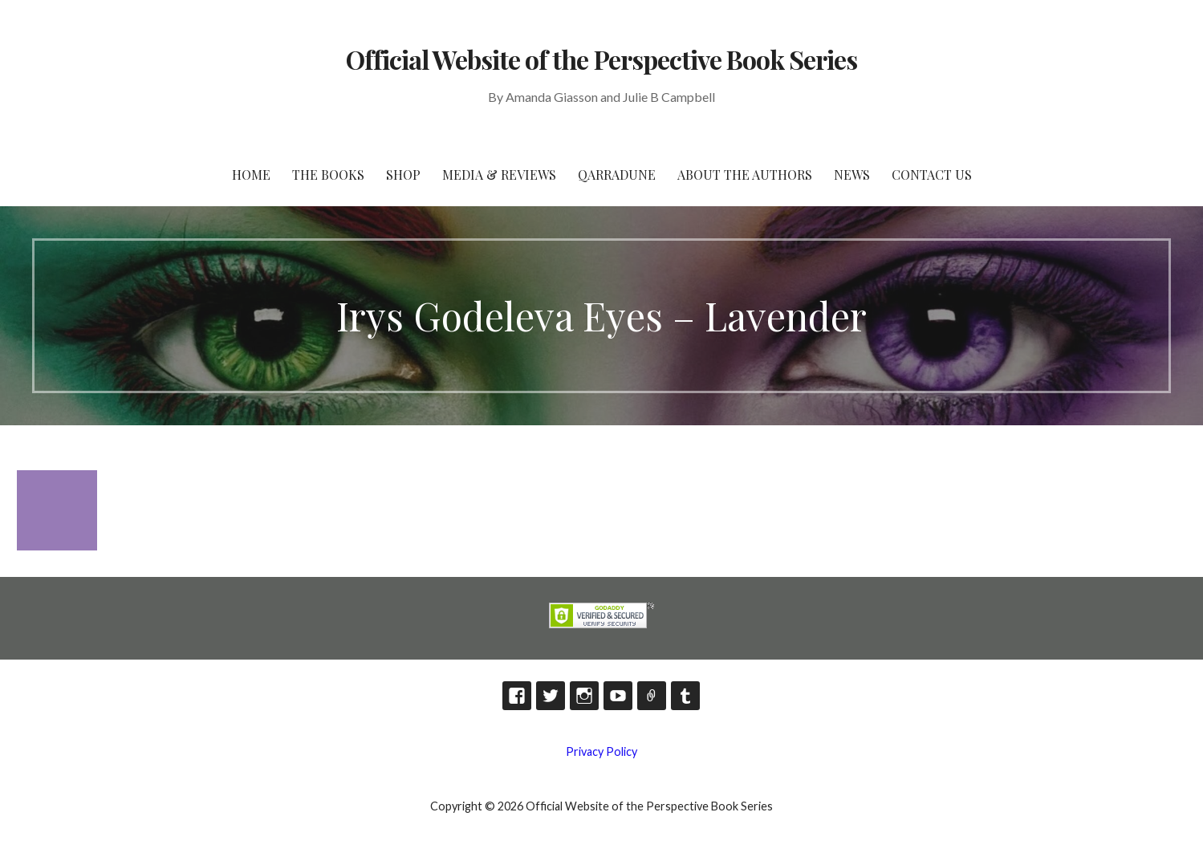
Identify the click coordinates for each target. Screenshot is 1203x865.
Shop (403, 174)
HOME (251, 174)
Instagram (584, 695)
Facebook (516, 695)
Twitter (550, 695)
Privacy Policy (601, 751)
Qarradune (617, 174)
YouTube (618, 695)
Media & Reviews (499, 174)
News (852, 174)
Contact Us (932, 174)
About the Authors (744, 174)
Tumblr (685, 695)
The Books (328, 174)
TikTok (651, 695)
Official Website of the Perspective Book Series (602, 59)
